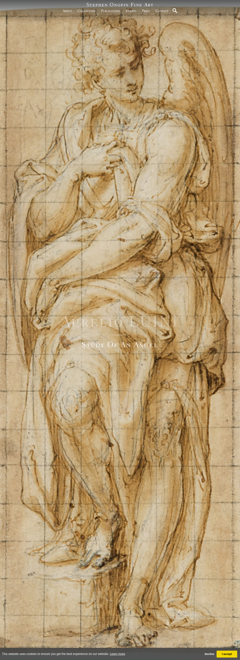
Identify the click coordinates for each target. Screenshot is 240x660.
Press (146, 11)
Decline (209, 654)
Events (131, 11)
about (67, 11)
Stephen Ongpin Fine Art (120, 4)
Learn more (117, 654)
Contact (161, 11)
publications (110, 11)
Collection (86, 11)
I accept (227, 654)
